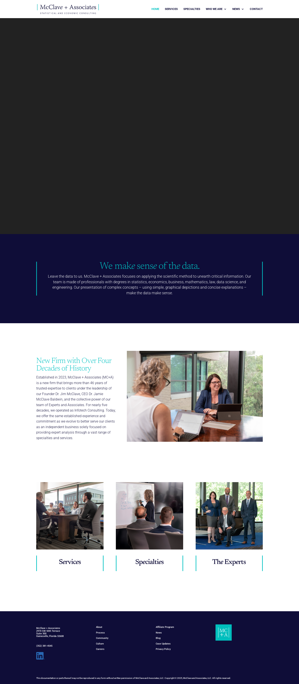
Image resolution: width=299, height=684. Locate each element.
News (159, 632)
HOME (155, 9)
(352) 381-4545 (44, 645)
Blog (158, 638)
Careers (100, 649)
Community (102, 638)
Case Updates (163, 643)
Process (100, 632)
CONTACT (256, 9)
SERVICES (171, 9)
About (99, 627)
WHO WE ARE (214, 9)
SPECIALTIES (191, 9)
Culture (100, 643)
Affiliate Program (165, 627)
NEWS (236, 9)
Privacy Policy (163, 649)
